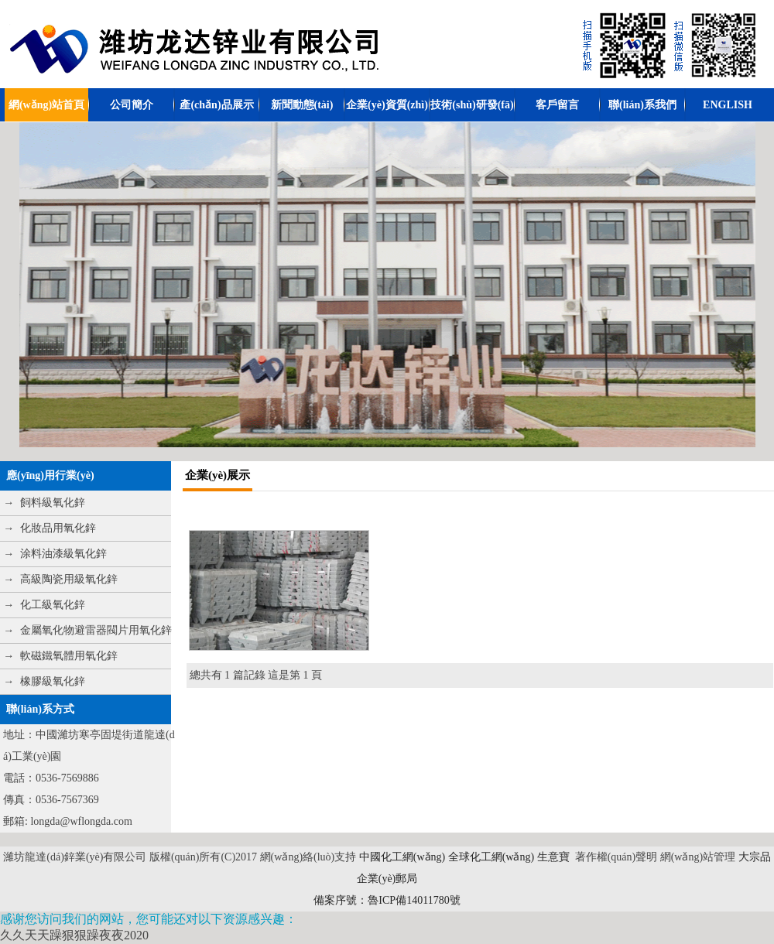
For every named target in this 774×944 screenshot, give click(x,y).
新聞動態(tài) (302, 105)
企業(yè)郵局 (387, 878)
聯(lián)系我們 (642, 105)
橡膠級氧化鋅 (52, 681)
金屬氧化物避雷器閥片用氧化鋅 (96, 630)
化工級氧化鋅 (52, 605)
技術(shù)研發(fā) (471, 105)
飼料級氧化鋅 (52, 502)
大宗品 (754, 857)
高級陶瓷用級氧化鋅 (69, 579)
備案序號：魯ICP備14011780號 (386, 900)
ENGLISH (727, 105)
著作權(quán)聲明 (616, 857)
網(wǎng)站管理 (699, 857)
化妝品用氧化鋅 (58, 528)
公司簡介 (131, 105)
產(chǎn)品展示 (216, 105)
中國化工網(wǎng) (402, 857)
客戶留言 (557, 105)
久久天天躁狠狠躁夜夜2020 (74, 935)
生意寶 (553, 857)
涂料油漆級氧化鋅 (63, 553)
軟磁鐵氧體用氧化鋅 (69, 656)
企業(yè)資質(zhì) (387, 105)
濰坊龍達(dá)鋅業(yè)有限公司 (74, 857)
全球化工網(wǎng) (491, 857)
